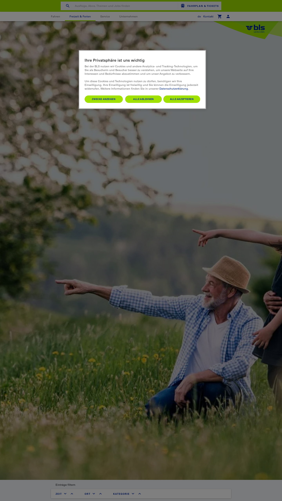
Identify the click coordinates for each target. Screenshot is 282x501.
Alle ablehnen (143, 99)
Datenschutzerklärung (173, 88)
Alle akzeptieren (182, 99)
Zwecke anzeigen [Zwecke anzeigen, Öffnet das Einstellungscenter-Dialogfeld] (103, 99)
